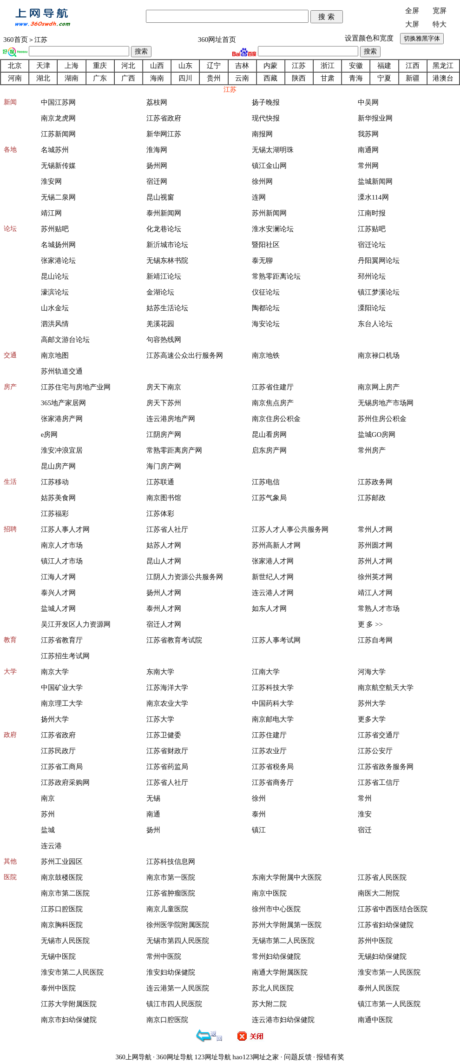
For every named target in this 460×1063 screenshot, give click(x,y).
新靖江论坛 (163, 276)
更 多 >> (370, 624)
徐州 (259, 798)
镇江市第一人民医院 (389, 1004)
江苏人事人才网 (65, 529)
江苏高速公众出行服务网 (184, 355)
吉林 (242, 65)
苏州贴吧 (55, 229)
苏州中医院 (375, 940)
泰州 (259, 814)
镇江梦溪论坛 (379, 292)
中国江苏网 (58, 102)
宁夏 (384, 78)
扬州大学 (55, 719)
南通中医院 (375, 1019)
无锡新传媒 (58, 165)
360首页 (15, 39)
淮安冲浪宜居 (62, 450)
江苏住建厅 (269, 735)
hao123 (242, 1057)
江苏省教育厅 (62, 640)
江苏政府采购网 (65, 782)
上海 (72, 65)
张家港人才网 (273, 561)
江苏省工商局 (62, 766)
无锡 (153, 798)
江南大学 (266, 671)
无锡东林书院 (167, 260)
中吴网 (368, 102)
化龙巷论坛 (163, 229)
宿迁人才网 (163, 624)
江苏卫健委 (163, 735)
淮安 (365, 814)
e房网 (49, 434)
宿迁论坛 (372, 244)
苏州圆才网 (375, 545)
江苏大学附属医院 (69, 1004)
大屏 (412, 24)
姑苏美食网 (58, 497)
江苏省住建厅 (273, 387)
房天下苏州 (163, 403)
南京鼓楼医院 (62, 877)
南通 (153, 814)
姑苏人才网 (163, 545)
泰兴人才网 (58, 592)
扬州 (153, 830)
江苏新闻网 (58, 134)
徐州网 (262, 181)
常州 (365, 798)
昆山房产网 (58, 466)
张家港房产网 (62, 418)
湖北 (43, 78)
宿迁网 (156, 181)
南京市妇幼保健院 (69, 1019)
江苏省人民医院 (382, 877)
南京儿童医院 (167, 909)
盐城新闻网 (375, 181)
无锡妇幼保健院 (382, 956)
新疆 (413, 78)
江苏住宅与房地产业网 (76, 387)
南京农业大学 (167, 703)
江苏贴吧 (372, 229)
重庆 (100, 65)
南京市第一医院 (170, 877)
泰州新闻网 (163, 213)
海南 (157, 78)
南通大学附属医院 (280, 972)
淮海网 (156, 150)
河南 (15, 78)
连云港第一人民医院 (177, 988)
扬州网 (156, 165)
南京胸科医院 (62, 925)
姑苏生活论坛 (167, 308)
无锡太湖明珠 (273, 150)
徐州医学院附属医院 (177, 925)
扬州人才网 (163, 592)
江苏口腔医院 (62, 909)
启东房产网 (269, 450)
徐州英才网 (375, 577)
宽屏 (440, 10)
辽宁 (214, 65)
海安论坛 (266, 324)
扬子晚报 (266, 102)
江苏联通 (160, 482)
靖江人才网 (375, 592)
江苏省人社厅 (167, 529)
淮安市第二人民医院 (72, 972)
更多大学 (372, 719)
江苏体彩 (160, 513)
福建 (384, 65)
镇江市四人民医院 (174, 1004)
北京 (15, 65)
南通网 (368, 150)
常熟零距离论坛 (276, 276)
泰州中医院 (58, 988)
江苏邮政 (372, 497)
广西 (128, 78)
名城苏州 (55, 150)
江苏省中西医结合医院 (392, 909)
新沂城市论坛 (167, 244)
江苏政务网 (375, 482)
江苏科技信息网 (170, 861)
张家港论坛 (58, 260)
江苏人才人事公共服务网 (290, 529)
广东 (100, 78)
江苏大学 (160, 719)
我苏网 (368, 134)
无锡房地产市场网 (386, 403)
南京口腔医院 (167, 1019)
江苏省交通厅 (379, 735)
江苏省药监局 (167, 766)
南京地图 (55, 355)
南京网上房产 (379, 387)
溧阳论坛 (372, 308)
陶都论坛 (266, 308)
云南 (242, 78)
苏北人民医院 (273, 988)
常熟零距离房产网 (174, 450)
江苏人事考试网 (276, 640)
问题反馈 (298, 1057)
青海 (356, 78)
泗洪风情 (55, 324)
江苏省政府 (163, 118)
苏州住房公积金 (382, 418)
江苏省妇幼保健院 (386, 925)
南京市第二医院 (65, 893)
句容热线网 (163, 339)
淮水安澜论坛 (273, 229)
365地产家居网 (63, 403)
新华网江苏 (163, 134)
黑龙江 (443, 65)
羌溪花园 (160, 324)
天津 (43, 65)
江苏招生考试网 (65, 656)
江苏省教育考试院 (174, 640)
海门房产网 (163, 466)
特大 (440, 24)
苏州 (48, 814)
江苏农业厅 (269, 751)
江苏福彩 (55, 513)
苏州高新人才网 (276, 545)
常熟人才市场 (379, 608)
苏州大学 (372, 703)
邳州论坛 (372, 276)
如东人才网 (269, 608)
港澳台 (443, 78)
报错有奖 (330, 1057)
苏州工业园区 (62, 861)
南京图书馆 (163, 497)
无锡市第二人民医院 (283, 940)
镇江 (259, 830)
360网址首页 (217, 39)
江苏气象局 (269, 497)
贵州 (214, 78)
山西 (157, 65)
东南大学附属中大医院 (287, 877)
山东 (185, 65)
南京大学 (55, 671)
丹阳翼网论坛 (379, 260)
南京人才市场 (62, 545)
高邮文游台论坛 (65, 339)
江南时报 (372, 213)
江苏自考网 (375, 640)
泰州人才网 (163, 608)
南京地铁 (266, 355)
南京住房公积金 (276, 418)
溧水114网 (373, 197)
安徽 (356, 65)
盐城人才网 (58, 608)
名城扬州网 (58, 244)
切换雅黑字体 (422, 38)
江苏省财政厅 (167, 751)
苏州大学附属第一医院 (287, 925)
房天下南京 (163, 387)
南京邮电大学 (273, 719)
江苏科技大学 (273, 687)
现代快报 (266, 118)
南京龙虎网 (58, 118)
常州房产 (372, 450)
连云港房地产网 (170, 418)
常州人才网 (375, 529)
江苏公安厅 (375, 751)
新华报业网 (375, 118)
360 (161, 1057)
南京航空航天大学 (386, 687)
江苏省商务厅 (273, 782)
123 (199, 1057)
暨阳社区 (266, 244)
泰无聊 (262, 260)
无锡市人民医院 (65, 940)
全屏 (412, 10)
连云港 (51, 845)
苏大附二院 (269, 1004)
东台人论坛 (375, 324)
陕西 (299, 78)
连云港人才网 (273, 592)
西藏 (270, 78)
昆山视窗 (160, 197)
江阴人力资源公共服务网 (184, 577)
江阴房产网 (163, 434)
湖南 (72, 78)
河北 (128, 65)
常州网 (368, 165)
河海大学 (372, 671)
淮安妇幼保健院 (170, 972)
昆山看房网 (269, 434)
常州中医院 (163, 956)
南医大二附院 (379, 893)
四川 (185, 78)
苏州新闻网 (269, 213)
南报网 (262, 134)
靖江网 (51, 213)
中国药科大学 (273, 703)
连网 (259, 197)
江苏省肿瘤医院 (170, 893)
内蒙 (270, 65)
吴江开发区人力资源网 (76, 624)
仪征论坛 (266, 292)
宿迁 (365, 830)
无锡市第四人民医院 (177, 940)
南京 (48, 798)
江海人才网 (58, 577)
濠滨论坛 (55, 292)
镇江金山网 (269, 165)
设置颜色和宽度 (369, 38)
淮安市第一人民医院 (389, 972)
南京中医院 (269, 893)
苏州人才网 (375, 561)
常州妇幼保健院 (276, 956)
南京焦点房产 (273, 403)
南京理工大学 (62, 703)
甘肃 (328, 78)
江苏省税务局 (273, 766)
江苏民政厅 (58, 751)
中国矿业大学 (62, 687)
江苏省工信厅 (379, 782)
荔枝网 (156, 102)
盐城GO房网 (377, 434)
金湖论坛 (160, 292)
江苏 (299, 65)
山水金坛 (55, 308)
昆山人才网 (163, 561)
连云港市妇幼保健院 (283, 1019)
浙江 (328, 65)
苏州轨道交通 (62, 371)
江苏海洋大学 (167, 687)
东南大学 (160, 671)
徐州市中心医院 (276, 909)
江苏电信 (266, 482)
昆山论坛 (55, 276)
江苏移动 (55, 482)
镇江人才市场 (62, 561)
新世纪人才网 (273, 577)
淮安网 (51, 181)
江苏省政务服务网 (386, 766)
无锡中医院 (58, 956)
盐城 (48, 830)
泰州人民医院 (379, 988)
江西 (413, 65)
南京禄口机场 (379, 355)
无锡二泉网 (58, 197)
